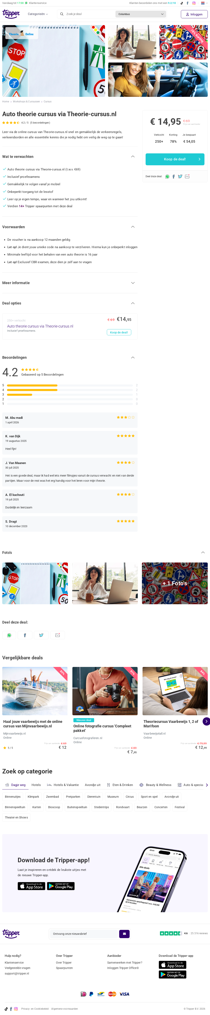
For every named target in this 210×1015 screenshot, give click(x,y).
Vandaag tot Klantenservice (24, 3)
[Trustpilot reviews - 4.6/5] (184, 933)
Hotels (36, 785)
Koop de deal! (119, 332)
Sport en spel (151, 796)
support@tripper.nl (17, 973)
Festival (182, 807)
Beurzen (144, 807)
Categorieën (36, 14)
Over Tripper (64, 962)
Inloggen (194, 14)
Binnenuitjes (13, 796)
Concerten (163, 807)
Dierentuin (95, 796)
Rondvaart (124, 807)
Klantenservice (14, 962)
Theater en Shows (16, 818)
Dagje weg (15, 785)
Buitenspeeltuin (78, 807)
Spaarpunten (64, 968)
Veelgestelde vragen (18, 968)
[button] (70, 157)
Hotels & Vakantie (63, 784)
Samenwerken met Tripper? (124, 962)
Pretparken (74, 796)
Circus (132, 796)
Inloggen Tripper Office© (123, 968)
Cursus (48, 101)
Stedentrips (103, 807)
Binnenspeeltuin (15, 807)
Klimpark (33, 796)
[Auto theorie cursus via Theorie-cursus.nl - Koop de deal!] (69, 326)
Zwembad (53, 796)
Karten (37, 807)
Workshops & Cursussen (26, 101)
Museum (114, 796)
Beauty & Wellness (155, 784)
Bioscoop (55, 807)
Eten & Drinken (120, 785)
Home (5, 101)
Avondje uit (93, 785)
